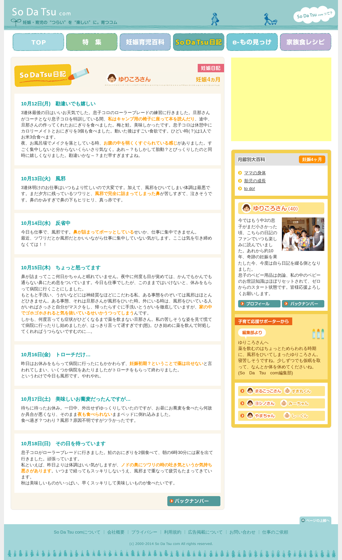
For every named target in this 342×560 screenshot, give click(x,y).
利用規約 (172, 532)
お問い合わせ (242, 532)
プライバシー (144, 532)
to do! (249, 188)
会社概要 (116, 532)
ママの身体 (255, 172)
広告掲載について (205, 532)
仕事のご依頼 (275, 532)
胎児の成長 (255, 180)
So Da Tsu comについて (77, 532)
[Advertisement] (281, 99)
